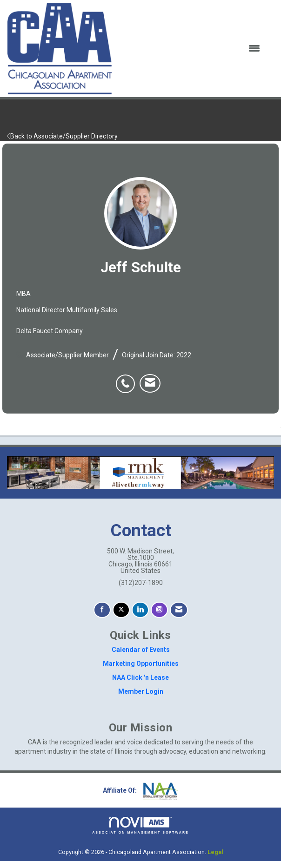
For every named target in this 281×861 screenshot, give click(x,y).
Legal (215, 851)
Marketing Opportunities (141, 663)
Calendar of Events (141, 649)
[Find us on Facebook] (102, 610)
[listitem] (128, 379)
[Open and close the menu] (192, 48)
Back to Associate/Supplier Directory (62, 136)
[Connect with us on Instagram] (159, 610)
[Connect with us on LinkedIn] (140, 610)
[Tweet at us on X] (121, 610)
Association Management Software (140, 825)
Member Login (140, 691)
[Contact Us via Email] (179, 610)
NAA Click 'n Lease (140, 677)
